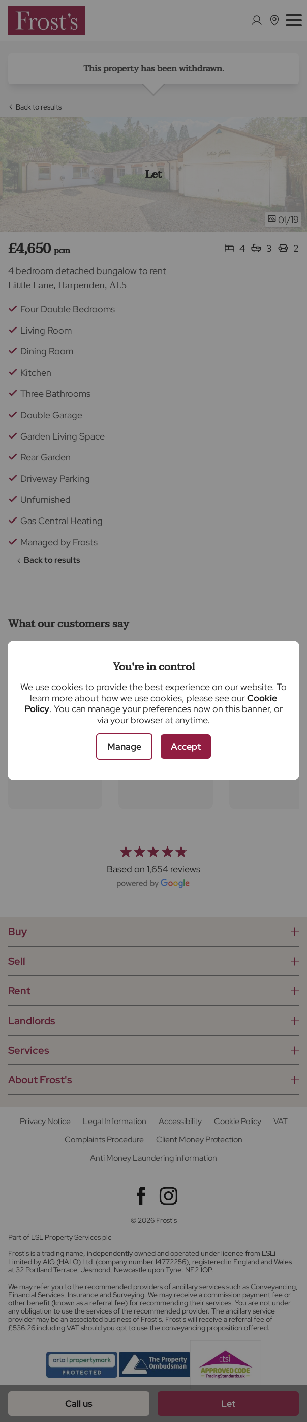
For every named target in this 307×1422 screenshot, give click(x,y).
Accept (186, 746)
